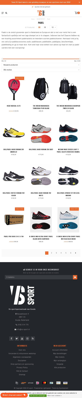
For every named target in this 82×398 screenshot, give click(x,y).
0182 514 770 (23, 325)
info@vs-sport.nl (23, 329)
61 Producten (30, 27)
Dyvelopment (63, 388)
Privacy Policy (22, 368)
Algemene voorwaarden (22, 357)
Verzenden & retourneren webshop (22, 353)
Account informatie (59, 350)
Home (32, 19)
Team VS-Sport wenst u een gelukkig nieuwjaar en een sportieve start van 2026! (41, 2)
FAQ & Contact (22, 371)
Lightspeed (47, 388)
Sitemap (22, 375)
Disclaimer (22, 361)
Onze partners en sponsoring (22, 364)
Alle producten (60, 368)
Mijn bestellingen (60, 353)
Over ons (22, 350)
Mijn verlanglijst (60, 361)
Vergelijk (60, 364)
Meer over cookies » (55, 395)
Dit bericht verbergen (37, 395)
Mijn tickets (59, 357)
